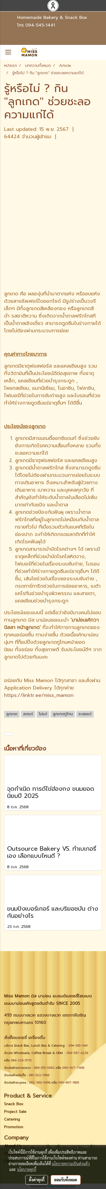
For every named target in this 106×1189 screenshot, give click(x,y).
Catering (12, 1119)
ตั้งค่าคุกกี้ (36, 1179)
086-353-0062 (44, 1068)
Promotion (13, 1127)
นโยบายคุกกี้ (26, 1169)
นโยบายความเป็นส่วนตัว (71, 1163)
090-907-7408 (73, 1068)
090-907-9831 (68, 1082)
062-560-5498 (39, 1082)
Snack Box (13, 1104)
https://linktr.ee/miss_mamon (39, 695)
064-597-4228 (77, 1053)
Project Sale (15, 1112)
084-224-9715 (21, 1060)
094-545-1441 (40, 25)
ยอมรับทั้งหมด (65, 1179)
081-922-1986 (39, 1075)
